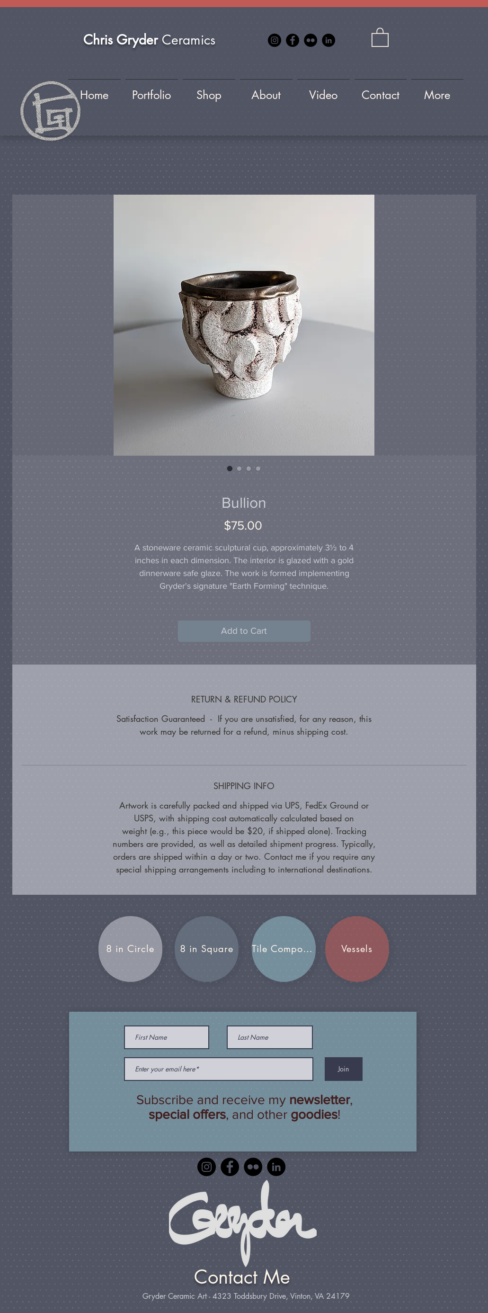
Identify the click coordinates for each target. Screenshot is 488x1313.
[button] (380, 37)
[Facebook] (292, 40)
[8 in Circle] (130, 949)
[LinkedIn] (328, 40)
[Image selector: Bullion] (230, 468)
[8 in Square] (207, 949)
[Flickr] (310, 40)
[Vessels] (357, 949)
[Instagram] (274, 40)
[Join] (344, 1069)
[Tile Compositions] (284, 949)
